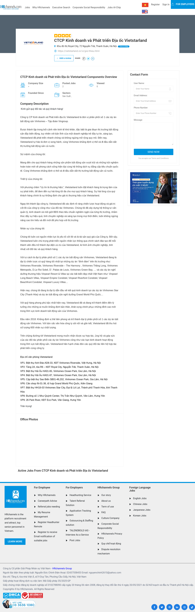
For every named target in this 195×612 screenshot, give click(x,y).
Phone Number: (141, 107)
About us (106, 500)
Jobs (27, 7)
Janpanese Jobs (141, 509)
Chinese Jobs (140, 504)
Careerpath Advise (47, 500)
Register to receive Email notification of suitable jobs (45, 536)
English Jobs (140, 498)
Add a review (64, 58)
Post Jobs (75, 540)
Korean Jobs (139, 515)
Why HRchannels (41, 7)
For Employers (74, 487)
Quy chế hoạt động (111, 543)
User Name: (139, 83)
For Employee (42, 487)
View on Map (123, 46)
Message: (138, 120)
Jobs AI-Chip (114, 7)
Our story (106, 495)
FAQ (103, 512)
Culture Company (110, 518)
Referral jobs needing (49, 506)
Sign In (166, 4)
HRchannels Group (109, 487)
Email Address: (141, 95)
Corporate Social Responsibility (89, 7)
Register (155, 4)
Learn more (15, 541)
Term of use (107, 506)
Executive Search (61, 7)
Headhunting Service (80, 495)
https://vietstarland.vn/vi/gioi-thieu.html (78, 51)
